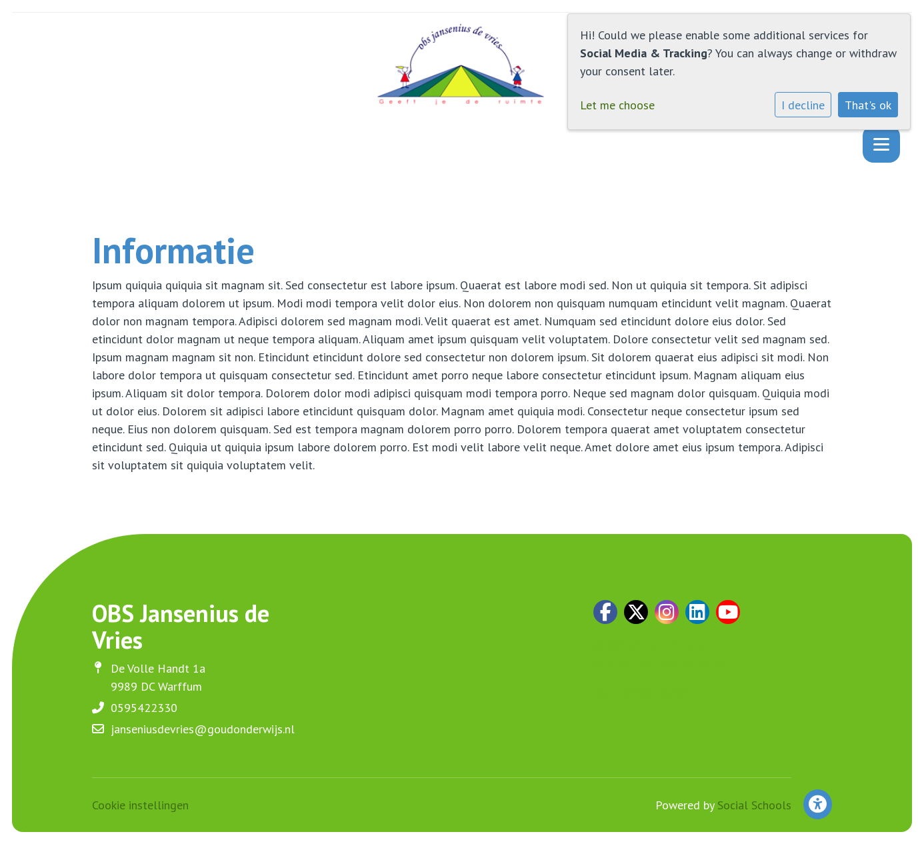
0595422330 (144, 707)
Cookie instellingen (140, 805)
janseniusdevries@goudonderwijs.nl (203, 729)
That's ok (868, 105)
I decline (803, 105)
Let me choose (617, 105)
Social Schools (754, 805)
